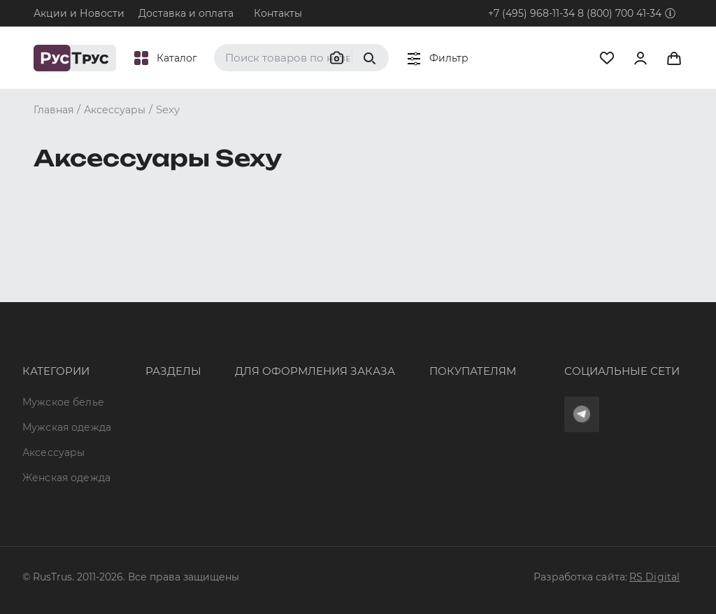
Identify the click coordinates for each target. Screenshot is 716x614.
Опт (117, 300)
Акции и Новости (79, 13)
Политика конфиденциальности (430, 377)
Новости (129, 427)
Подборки (134, 377)
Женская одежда (45, 394)
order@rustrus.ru (236, 363)
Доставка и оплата (186, 13)
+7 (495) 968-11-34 (531, 13)
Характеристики (150, 351)
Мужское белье (63, 300)
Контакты (278, 13)
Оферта (365, 300)
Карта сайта (138, 477)
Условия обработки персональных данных (436, 408)
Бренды (127, 326)
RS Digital (654, 577)
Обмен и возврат (390, 351)
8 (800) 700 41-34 (619, 13)
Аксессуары (53, 363)
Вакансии (132, 452)
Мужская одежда (45, 331)
